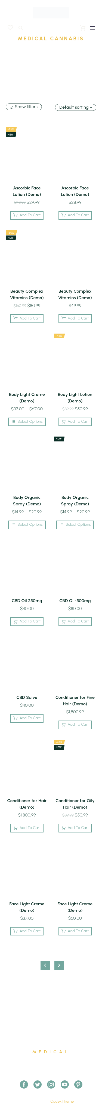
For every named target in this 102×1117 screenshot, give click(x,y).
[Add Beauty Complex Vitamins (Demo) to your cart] (27, 318)
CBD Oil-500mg (75, 600)
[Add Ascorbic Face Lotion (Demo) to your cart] (27, 215)
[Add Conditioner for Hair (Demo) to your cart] (27, 828)
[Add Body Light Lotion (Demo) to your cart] (75, 422)
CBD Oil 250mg (27, 600)
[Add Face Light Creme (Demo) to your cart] (27, 931)
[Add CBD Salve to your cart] (27, 718)
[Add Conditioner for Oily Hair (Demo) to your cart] (75, 828)
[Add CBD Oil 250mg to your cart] (27, 621)
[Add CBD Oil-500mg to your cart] (75, 621)
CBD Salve (26, 697)
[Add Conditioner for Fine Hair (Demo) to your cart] (75, 725)
